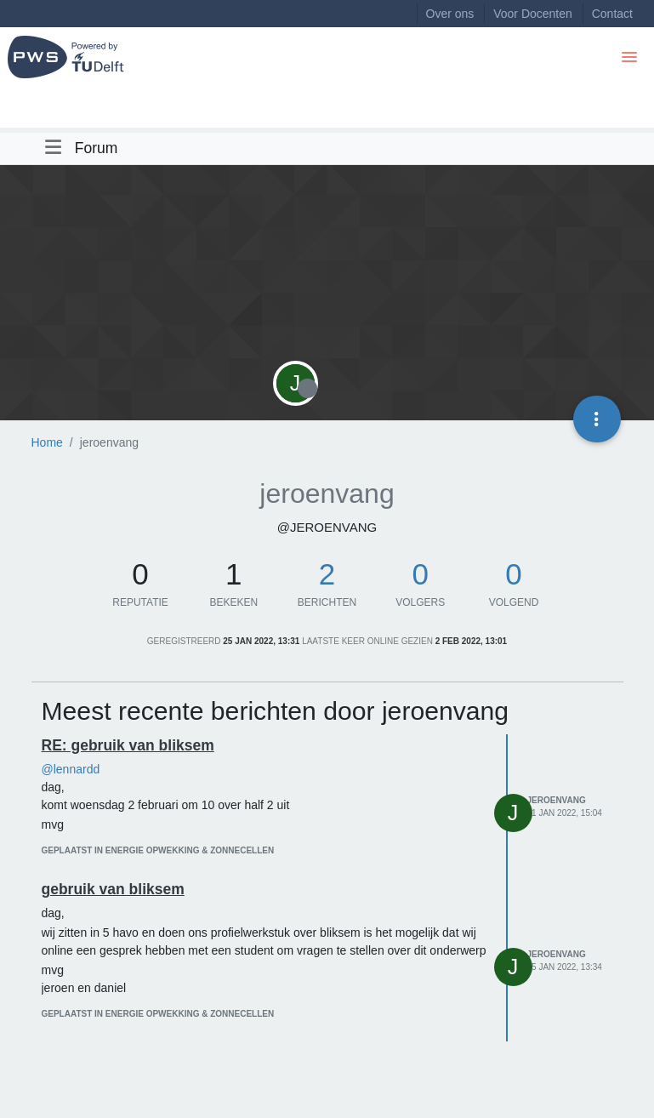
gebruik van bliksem (113, 889)
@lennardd (71, 769)
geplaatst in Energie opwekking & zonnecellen (158, 850)
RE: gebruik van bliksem (128, 745)
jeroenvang (556, 800)
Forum (96, 148)
